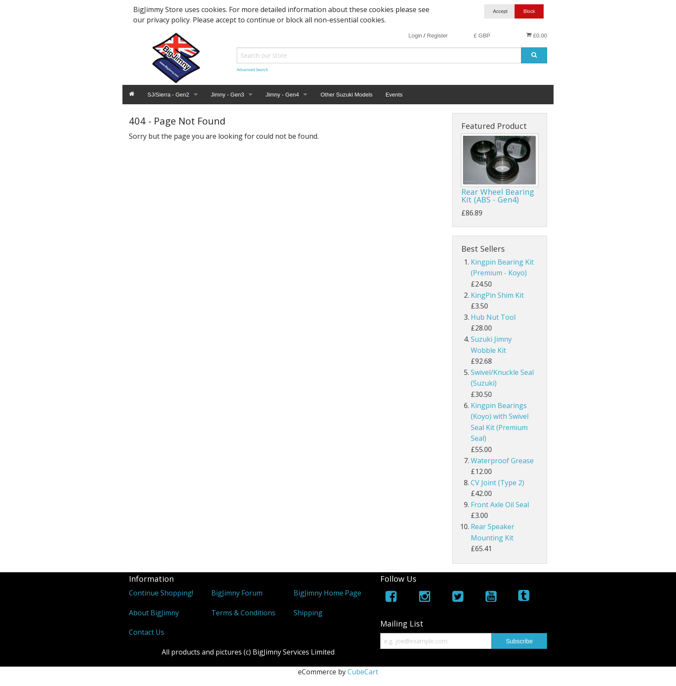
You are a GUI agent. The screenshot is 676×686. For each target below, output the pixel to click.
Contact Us (146, 632)
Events (394, 94)
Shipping (308, 612)
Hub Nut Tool (493, 317)
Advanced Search (252, 69)
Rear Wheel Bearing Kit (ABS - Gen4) (497, 196)
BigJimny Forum (237, 593)
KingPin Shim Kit (497, 295)
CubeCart (362, 672)
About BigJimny (154, 612)
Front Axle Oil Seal (500, 504)
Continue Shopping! (161, 593)
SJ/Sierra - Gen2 (168, 94)
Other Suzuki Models (346, 94)
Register (437, 35)
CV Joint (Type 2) (497, 482)
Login (415, 35)
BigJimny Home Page (327, 593)
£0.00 (536, 35)
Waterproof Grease (502, 460)
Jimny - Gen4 (282, 94)
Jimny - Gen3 (227, 94)
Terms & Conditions (243, 612)
